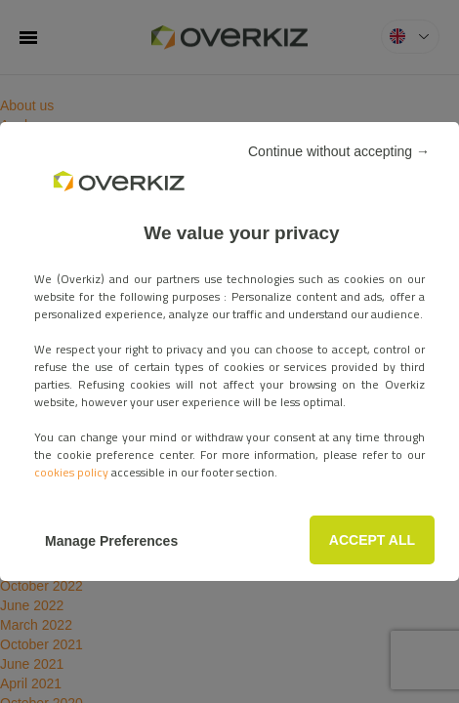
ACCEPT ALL (229, 417)
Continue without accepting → (329, 115)
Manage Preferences (229, 457)
